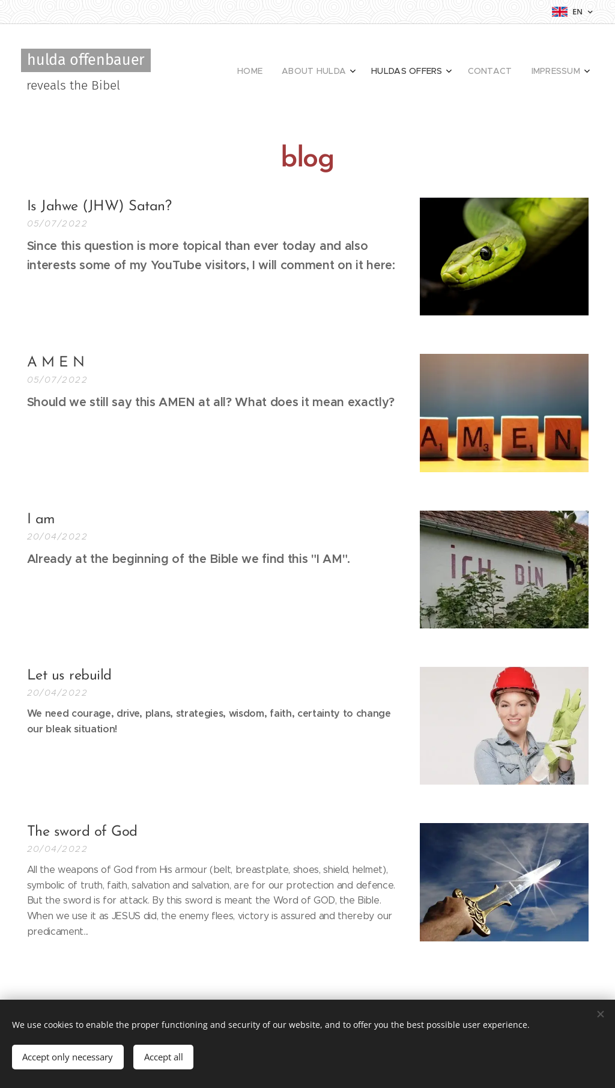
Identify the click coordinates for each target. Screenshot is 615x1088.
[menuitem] (494, 72)
